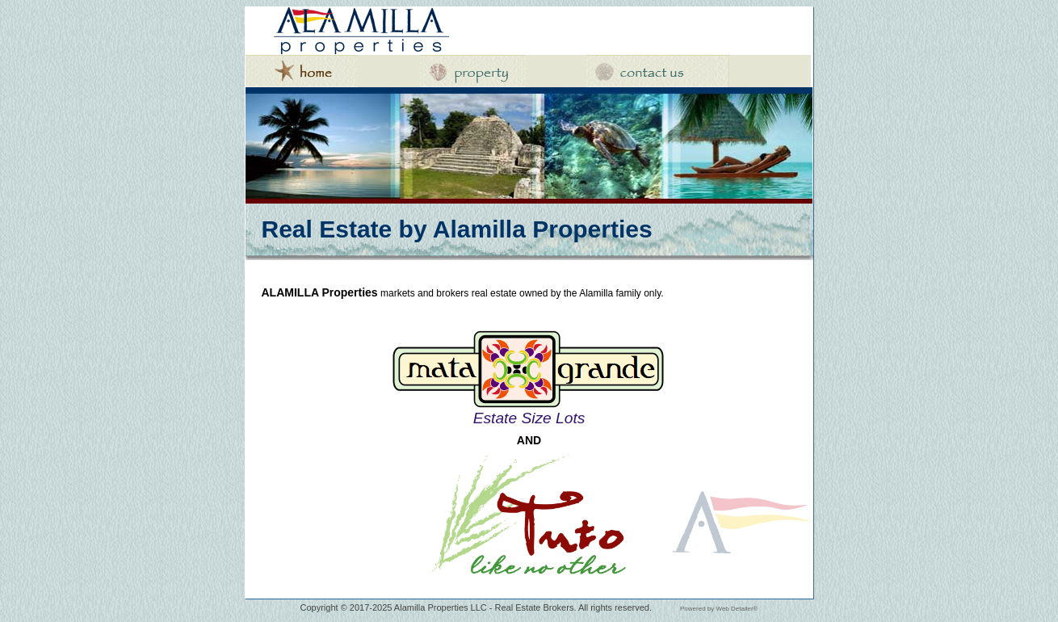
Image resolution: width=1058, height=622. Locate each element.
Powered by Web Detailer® (719, 608)
